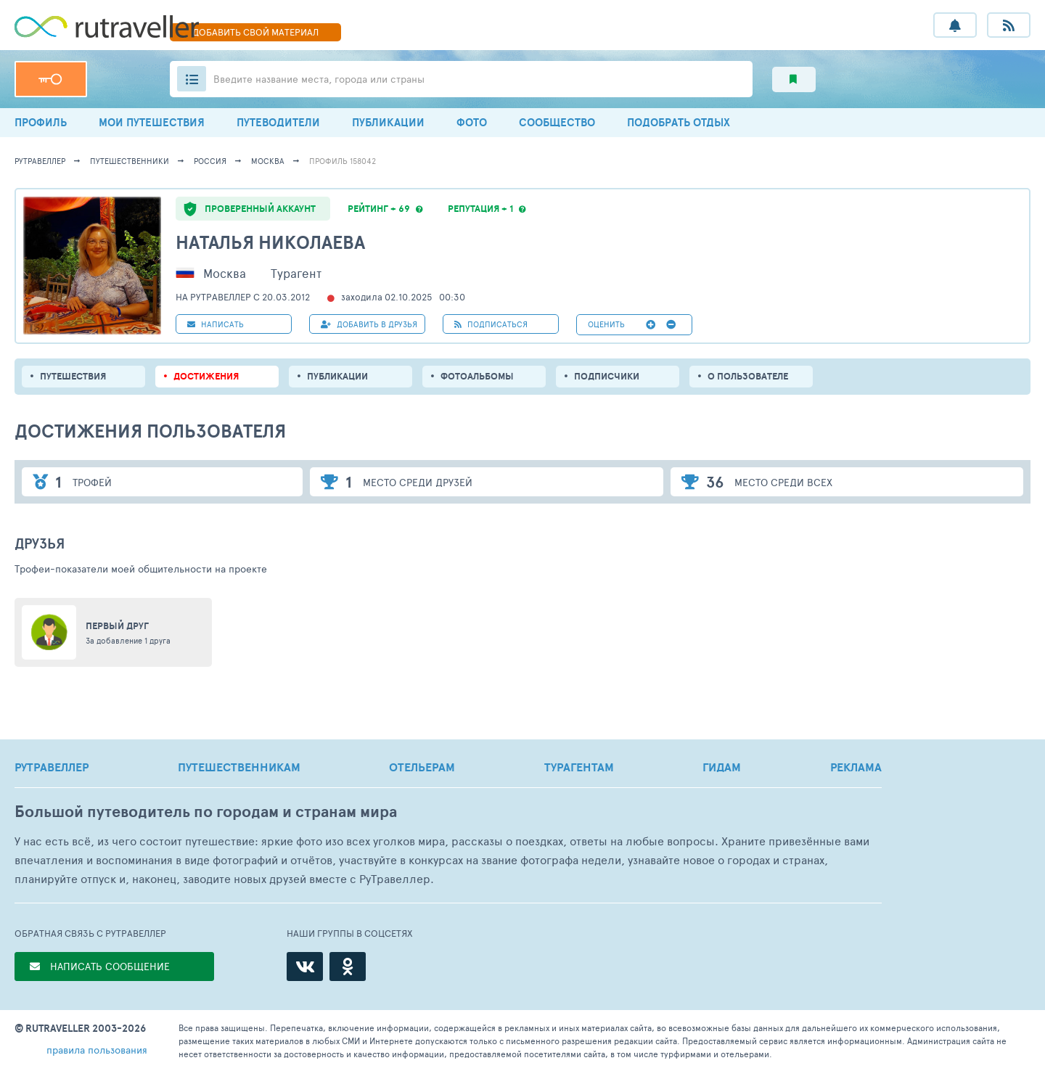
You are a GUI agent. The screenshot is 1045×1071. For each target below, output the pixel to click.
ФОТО (471, 122)
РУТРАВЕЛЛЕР (52, 767)
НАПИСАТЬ (215, 324)
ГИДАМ (721, 767)
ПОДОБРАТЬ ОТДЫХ (678, 122)
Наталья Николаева (270, 242)
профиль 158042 (342, 160)
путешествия (73, 376)
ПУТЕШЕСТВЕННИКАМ (239, 767)
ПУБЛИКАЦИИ (388, 122)
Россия (210, 160)
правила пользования (96, 1049)
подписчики (606, 376)
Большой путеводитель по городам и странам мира (206, 812)
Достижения (206, 376)
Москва (267, 160)
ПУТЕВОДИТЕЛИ (278, 122)
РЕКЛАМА (856, 767)
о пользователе (748, 376)
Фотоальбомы (477, 376)
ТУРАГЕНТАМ (579, 767)
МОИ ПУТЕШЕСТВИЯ (152, 122)
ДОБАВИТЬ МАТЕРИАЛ (255, 31)
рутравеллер (40, 160)
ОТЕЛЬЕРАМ (422, 767)
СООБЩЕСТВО (557, 122)
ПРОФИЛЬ (41, 122)
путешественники (129, 160)
